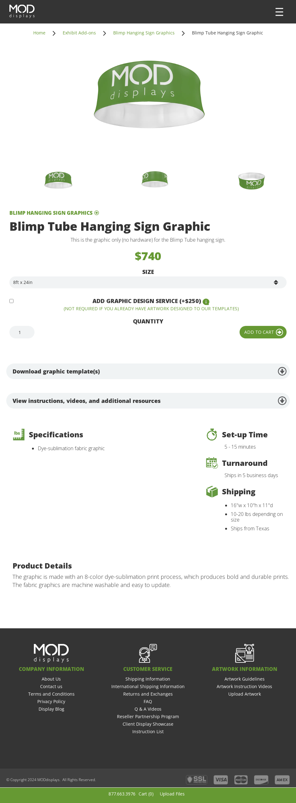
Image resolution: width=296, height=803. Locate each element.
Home (39, 33)
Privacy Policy (51, 701)
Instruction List (148, 731)
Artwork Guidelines (245, 679)
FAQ (148, 701)
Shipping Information (147, 679)
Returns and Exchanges (148, 694)
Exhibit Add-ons (79, 33)
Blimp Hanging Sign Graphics (144, 33)
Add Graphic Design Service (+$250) (146, 301)
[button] (279, 12)
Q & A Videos (148, 709)
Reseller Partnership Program (148, 716)
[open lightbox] (148, 102)
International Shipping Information (148, 686)
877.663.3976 (121, 794)
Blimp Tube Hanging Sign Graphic (227, 33)
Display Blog (51, 709)
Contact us (51, 686)
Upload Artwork (244, 694)
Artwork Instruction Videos (244, 686)
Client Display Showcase (148, 724)
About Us (51, 679)
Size (148, 272)
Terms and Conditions (51, 694)
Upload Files (172, 794)
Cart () (146, 794)
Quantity (148, 321)
